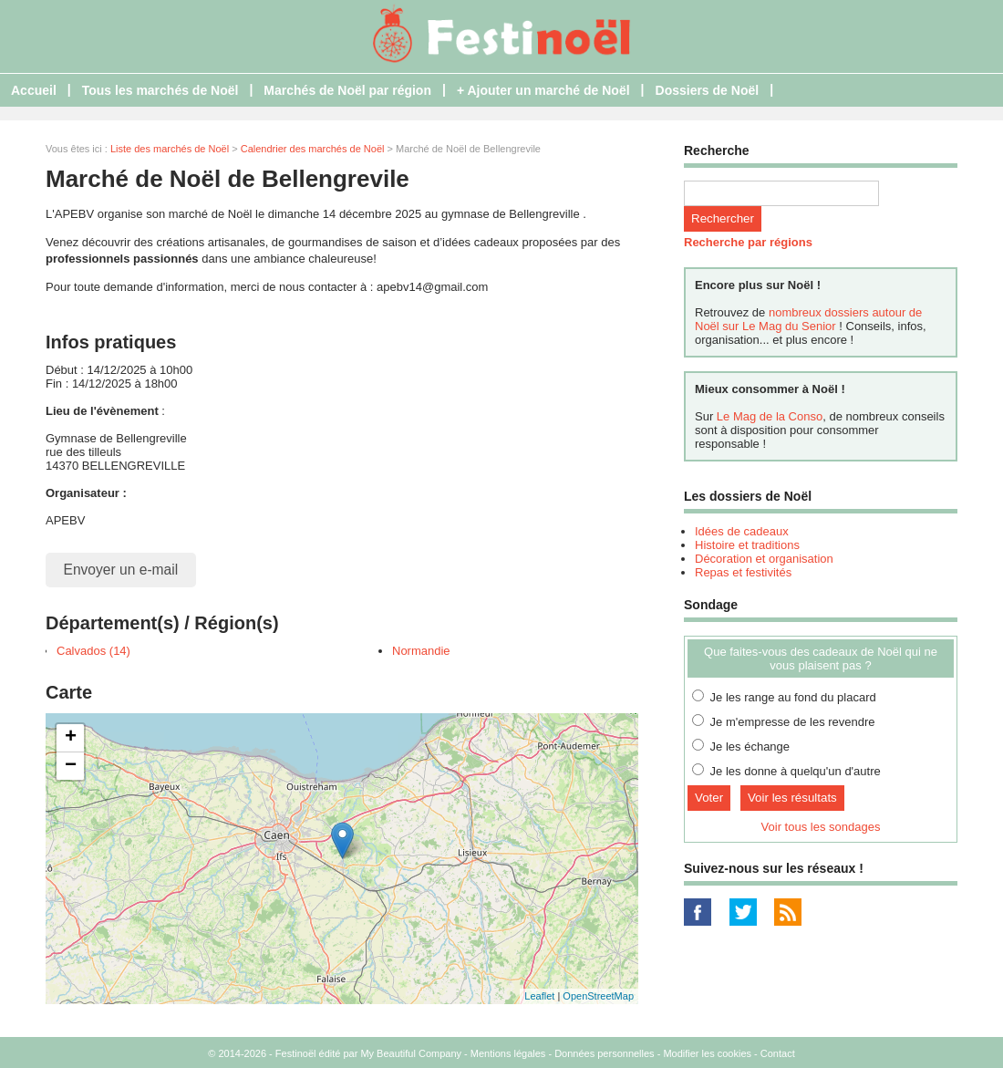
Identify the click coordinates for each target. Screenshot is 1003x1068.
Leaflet (539, 995)
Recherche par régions (748, 242)
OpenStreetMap (598, 995)
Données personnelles (604, 1053)
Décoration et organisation (764, 558)
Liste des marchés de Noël (169, 148)
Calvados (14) (93, 651)
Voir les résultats (792, 797)
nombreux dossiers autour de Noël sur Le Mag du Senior (808, 319)
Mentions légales (508, 1053)
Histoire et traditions (747, 545)
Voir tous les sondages (821, 827)
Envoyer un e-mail (121, 569)
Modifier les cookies (707, 1053)
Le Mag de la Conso (769, 416)
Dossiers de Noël (708, 90)
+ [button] (71, 738)
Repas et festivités (743, 572)
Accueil (34, 90)
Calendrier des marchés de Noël (313, 148)
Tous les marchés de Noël (160, 90)
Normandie (421, 651)
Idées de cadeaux (742, 531)
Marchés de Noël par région (347, 90)
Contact (777, 1053)
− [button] (71, 766)
